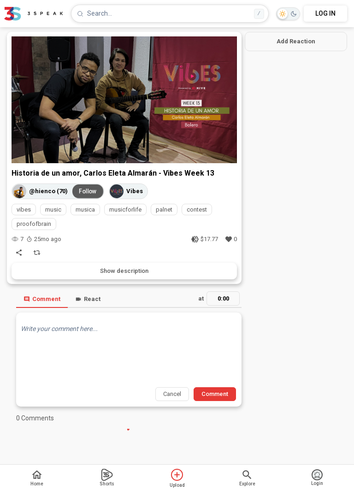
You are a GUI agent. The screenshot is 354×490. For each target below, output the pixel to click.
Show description (124, 270)
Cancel (172, 393)
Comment (42, 298)
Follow (88, 191)
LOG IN (325, 13)
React (87, 298)
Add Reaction (296, 41)
